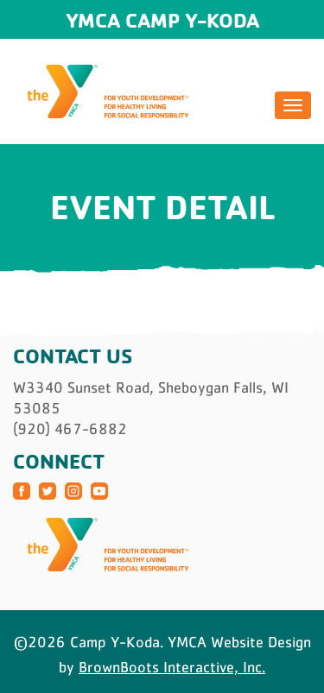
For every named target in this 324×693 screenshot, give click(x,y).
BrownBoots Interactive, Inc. (172, 667)
